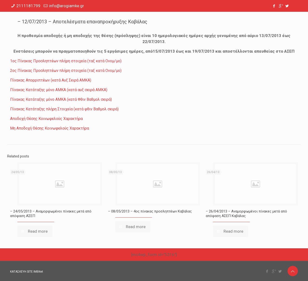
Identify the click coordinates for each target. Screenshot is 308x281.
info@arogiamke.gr (66, 5)
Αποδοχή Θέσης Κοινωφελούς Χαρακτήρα (46, 118)
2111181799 (28, 5)
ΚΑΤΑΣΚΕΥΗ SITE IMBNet (26, 271)
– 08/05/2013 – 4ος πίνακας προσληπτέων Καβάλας (150, 211)
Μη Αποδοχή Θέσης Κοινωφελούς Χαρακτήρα (49, 128)
